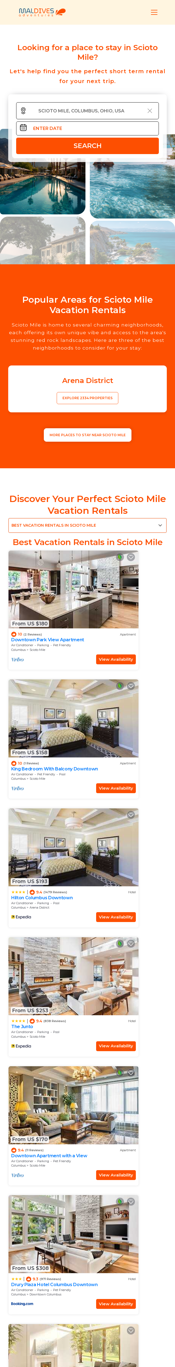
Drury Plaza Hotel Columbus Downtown (122, 804)
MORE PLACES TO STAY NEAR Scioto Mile (88, 435)
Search (88, 146)
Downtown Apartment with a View (43, 804)
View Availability (62, 626)
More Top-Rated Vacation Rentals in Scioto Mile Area (87, 1307)
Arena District (39, 714)
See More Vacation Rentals (87, 946)
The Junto (103, 704)
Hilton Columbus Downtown (42, 704)
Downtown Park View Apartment (35, 610)
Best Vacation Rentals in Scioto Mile (54, 525)
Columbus (18, 618)
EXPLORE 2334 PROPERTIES (87, 398)
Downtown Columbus (126, 811)
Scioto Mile (37, 618)
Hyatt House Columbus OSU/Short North (36, 901)
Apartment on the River (117, 898)
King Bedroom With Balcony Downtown (122, 610)
